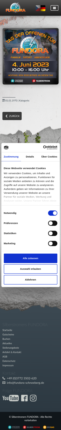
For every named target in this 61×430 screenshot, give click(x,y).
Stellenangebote (10, 347)
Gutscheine (8, 334)
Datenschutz (8, 361)
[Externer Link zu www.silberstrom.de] (13, 427)
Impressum (8, 365)
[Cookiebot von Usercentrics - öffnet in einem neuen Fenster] (43, 147)
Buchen (6, 339)
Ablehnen (30, 279)
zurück (14, 115)
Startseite (7, 330)
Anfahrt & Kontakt (11, 352)
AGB (4, 356)
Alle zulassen (30, 258)
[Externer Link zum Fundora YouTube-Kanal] (11, 400)
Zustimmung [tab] (11, 156)
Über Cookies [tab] (49, 156)
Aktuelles (7, 343)
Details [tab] (30, 156)
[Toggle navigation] (54, 8)
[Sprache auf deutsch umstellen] (43, 8)
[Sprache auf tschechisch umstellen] (38, 8)
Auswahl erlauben (30, 268)
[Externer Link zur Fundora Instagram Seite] (34, 400)
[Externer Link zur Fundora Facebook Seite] (25, 400)
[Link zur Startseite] (14, 7)
